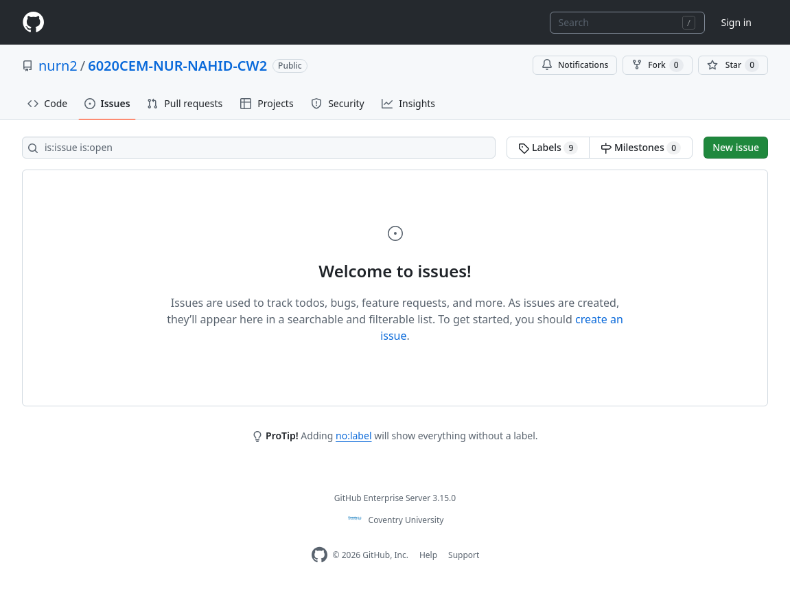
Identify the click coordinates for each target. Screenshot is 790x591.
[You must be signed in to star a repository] (733, 65)
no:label (353, 435)
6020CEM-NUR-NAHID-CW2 (177, 65)
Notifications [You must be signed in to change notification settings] (575, 65)
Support (463, 555)
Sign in (736, 22)
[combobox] (627, 22)
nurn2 (58, 65)
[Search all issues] (259, 148)
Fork (657, 65)
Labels (548, 147)
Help (428, 555)
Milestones (641, 147)
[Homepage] (33, 22)
